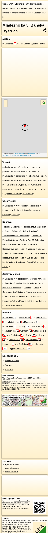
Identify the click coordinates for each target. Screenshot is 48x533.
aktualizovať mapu (15, 378)
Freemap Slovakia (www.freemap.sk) (15, 525)
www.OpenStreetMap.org (30, 520)
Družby (15, 215)
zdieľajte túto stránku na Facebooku (16, 502)
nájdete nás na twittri (12, 464)
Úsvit (18, 305)
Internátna (6, 210)
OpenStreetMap (19, 153)
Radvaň (8, 365)
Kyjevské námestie (13, 194)
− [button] (6, 105)
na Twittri (25, 503)
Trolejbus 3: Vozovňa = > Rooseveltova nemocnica (24, 227)
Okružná (6, 215)
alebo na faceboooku (12, 468)
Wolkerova (9, 305)
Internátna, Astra (9, 297)
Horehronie (27, 8)
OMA (11, 4)
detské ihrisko (20, 167)
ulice (29, 13)
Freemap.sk (31, 153)
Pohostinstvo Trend (36, 176)
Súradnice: (6, 382)
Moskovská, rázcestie (11, 288)
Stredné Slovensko (34, 4)
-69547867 (6, 380)
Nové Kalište (21, 206)
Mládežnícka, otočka (32, 283)
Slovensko (19, 4)
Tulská (16, 210)
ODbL (22, 522)
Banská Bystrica (18, 13)
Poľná (21, 301)
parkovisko (7, 167)
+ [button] (6, 101)
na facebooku (19, 501)
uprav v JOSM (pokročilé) (31, 378)
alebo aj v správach (11, 472)
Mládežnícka (39, 13)
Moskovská (34, 206)
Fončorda (9, 370)
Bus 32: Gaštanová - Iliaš (15, 231)
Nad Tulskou (40, 301)
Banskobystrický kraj (11, 8)
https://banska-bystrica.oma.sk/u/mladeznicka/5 (17, 155)
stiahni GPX (6, 383)
